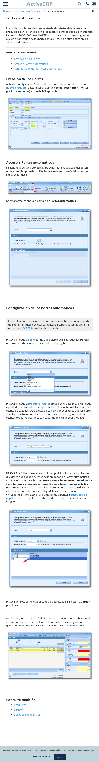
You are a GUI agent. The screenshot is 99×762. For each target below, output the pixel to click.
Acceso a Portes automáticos (31, 64)
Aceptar (59, 757)
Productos (20, 705)
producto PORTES (21, 328)
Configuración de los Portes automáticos (38, 68)
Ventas (25, 10)
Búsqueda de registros (27, 714)
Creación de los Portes (27, 59)
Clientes (18, 710)
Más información (41, 757)
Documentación (11, 10)
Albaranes (36, 10)
